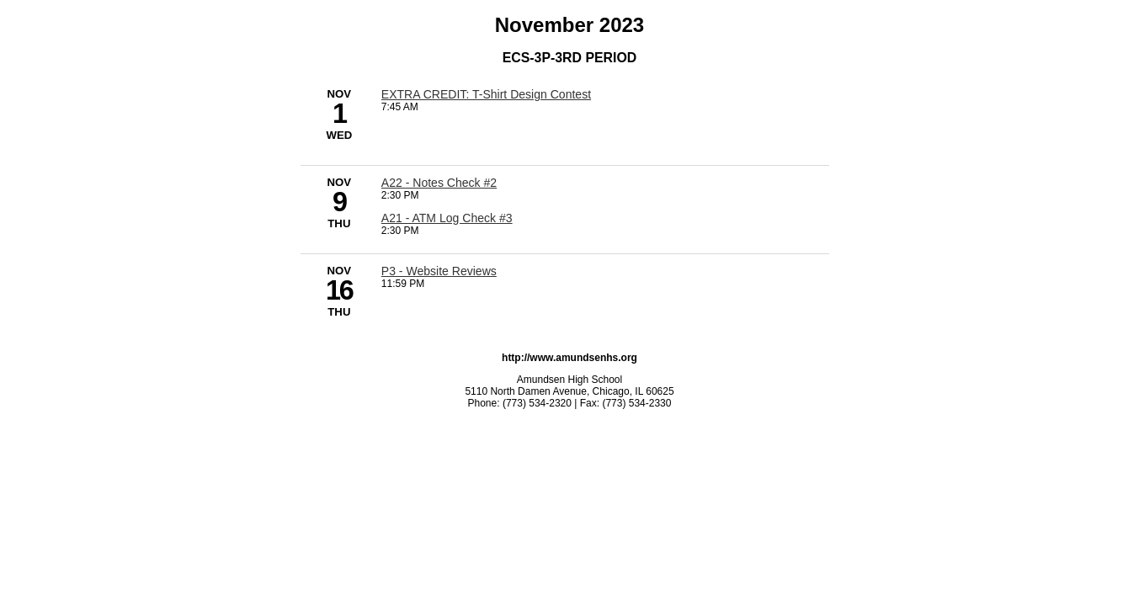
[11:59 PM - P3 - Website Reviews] (439, 271)
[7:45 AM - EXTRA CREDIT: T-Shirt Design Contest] (486, 94)
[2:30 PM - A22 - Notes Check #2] (439, 182)
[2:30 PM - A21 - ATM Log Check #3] (447, 218)
